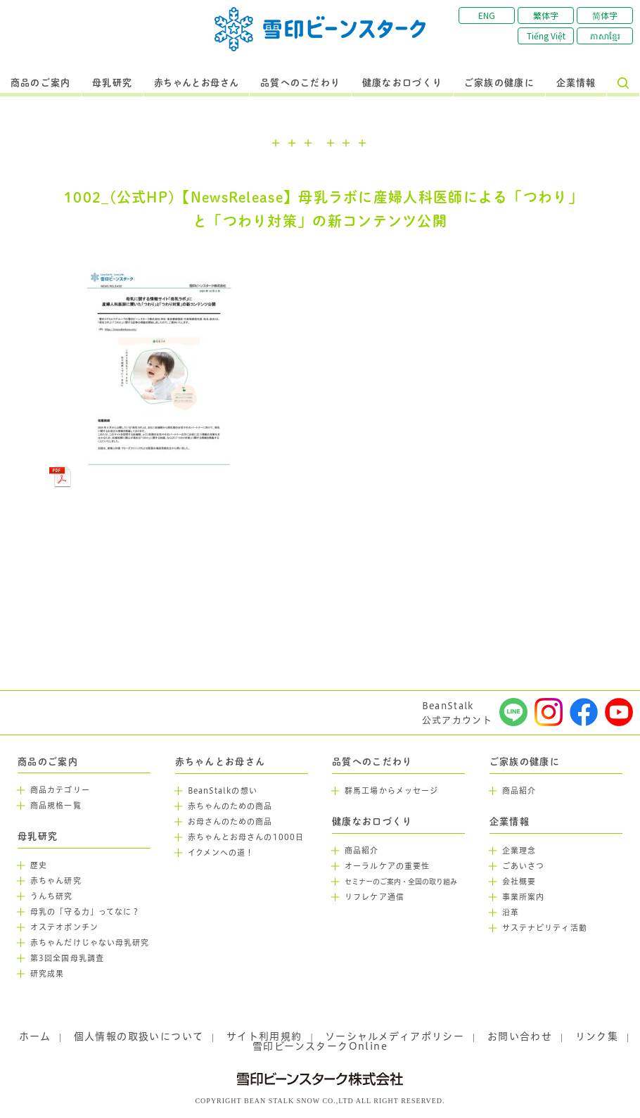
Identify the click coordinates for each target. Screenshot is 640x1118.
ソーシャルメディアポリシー (394, 1036)
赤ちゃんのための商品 (230, 806)
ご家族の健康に (499, 83)
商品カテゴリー (60, 790)
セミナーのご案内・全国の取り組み (401, 882)
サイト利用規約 (264, 1036)
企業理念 (519, 851)
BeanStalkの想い (222, 791)
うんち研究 (51, 896)
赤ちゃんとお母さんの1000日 (246, 837)
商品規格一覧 (56, 806)
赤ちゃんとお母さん (196, 83)
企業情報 (576, 83)
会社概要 (519, 882)
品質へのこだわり (300, 83)
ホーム (35, 1036)
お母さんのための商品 (230, 822)
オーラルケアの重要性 (387, 866)
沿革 (510, 912)
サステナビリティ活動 (544, 928)
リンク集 (597, 1036)
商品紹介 (361, 851)
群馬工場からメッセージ (391, 791)
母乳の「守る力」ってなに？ (85, 912)
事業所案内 (523, 897)
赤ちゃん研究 (56, 881)
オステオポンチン (64, 927)
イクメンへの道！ (221, 853)
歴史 (38, 865)
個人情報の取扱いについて (139, 1036)
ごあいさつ (523, 866)
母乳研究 (112, 83)
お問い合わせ (519, 1036)
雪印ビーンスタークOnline (320, 1046)
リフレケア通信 (374, 897)
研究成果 (47, 974)
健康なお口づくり (402, 83)
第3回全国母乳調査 (67, 958)
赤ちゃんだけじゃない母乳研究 (89, 943)
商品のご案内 (41, 83)
